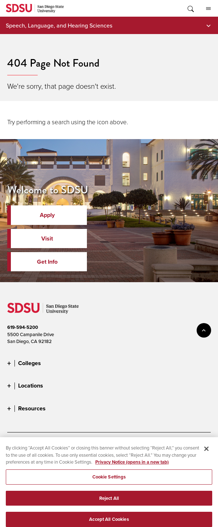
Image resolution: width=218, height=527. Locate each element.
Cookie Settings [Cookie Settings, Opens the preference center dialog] (109, 480)
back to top (204, 330)
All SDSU (208, 8)
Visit (47, 238)
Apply (47, 215)
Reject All (109, 501)
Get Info (47, 262)
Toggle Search (190, 8)
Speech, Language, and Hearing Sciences (59, 25)
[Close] (206, 452)
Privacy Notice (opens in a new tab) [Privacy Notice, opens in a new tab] (132, 465)
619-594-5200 (22, 327)
